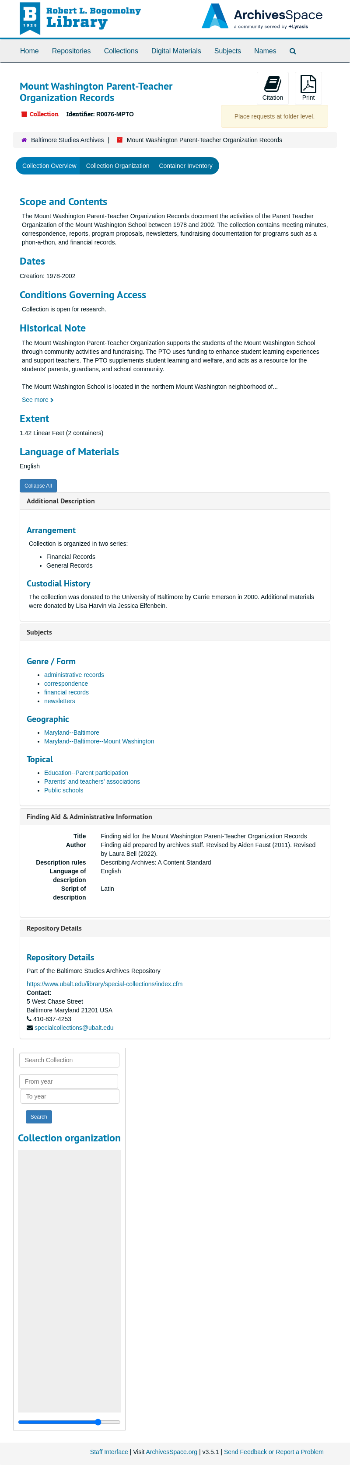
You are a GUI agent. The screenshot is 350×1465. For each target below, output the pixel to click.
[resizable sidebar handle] (69, 1422)
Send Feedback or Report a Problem (274, 1451)
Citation (272, 88)
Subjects (227, 51)
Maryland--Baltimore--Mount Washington (99, 741)
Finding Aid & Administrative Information (89, 816)
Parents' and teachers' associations (92, 781)
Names (265, 51)
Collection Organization (118, 165)
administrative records (74, 674)
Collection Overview (49, 165)
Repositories (71, 51)
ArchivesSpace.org (171, 1451)
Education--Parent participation (86, 772)
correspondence (66, 683)
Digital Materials (176, 51)
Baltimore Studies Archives (67, 139)
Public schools (64, 790)
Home (29, 51)
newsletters (59, 701)
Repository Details (54, 928)
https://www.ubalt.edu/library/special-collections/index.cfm (104, 983)
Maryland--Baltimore (71, 732)
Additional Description (61, 501)
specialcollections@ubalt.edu (74, 1027)
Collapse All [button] (38, 486)
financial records (66, 692)
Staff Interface (109, 1451)
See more (38, 399)
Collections (121, 51)
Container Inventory (185, 165)
